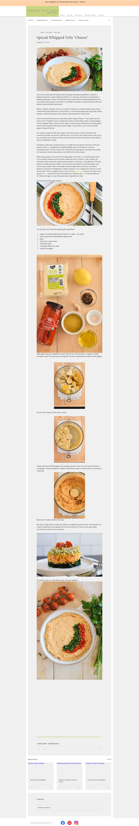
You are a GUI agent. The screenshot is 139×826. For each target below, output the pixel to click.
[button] (109, 20)
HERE (53, 2)
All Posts (30, 20)
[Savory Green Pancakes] (98, 769)
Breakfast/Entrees (42, 20)
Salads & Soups (70, 20)
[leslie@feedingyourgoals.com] (41, 823)
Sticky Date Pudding (37, 780)
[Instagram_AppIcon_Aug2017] (76, 823)
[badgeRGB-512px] (69, 823)
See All (109, 759)
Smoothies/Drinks (56, 20)
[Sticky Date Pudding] (41, 769)
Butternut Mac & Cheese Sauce (68, 781)
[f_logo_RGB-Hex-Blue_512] (63, 823)
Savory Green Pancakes (96, 780)
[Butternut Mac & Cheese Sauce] (69, 769)
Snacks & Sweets (83, 20)
